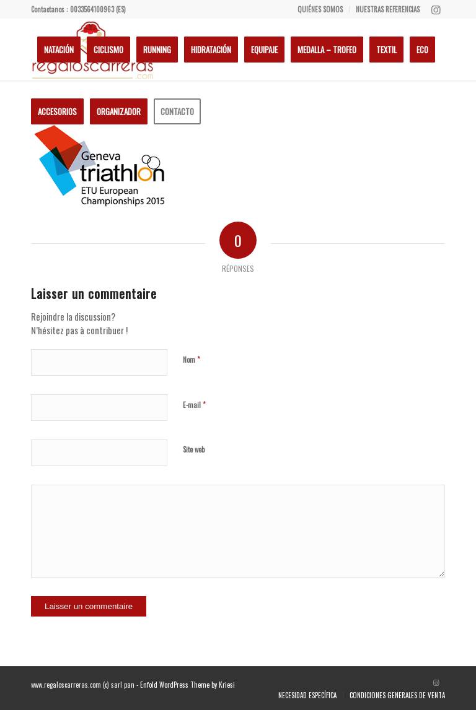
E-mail (194, 404)
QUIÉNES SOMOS (320, 9)
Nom (191, 359)
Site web (194, 449)
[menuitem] (320, 9)
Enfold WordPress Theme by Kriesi (187, 685)
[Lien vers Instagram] (435, 9)
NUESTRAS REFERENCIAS (388, 9)
